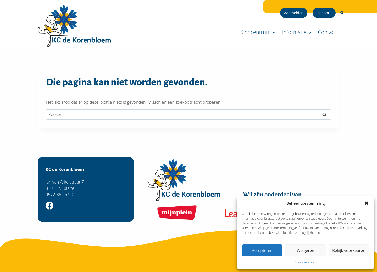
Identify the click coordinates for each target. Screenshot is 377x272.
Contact (327, 32)
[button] (366, 203)
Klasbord (324, 12)
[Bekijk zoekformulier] (342, 12)
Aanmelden (294, 12)
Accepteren (262, 250)
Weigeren (305, 250)
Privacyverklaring (305, 262)
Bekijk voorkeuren (348, 250)
